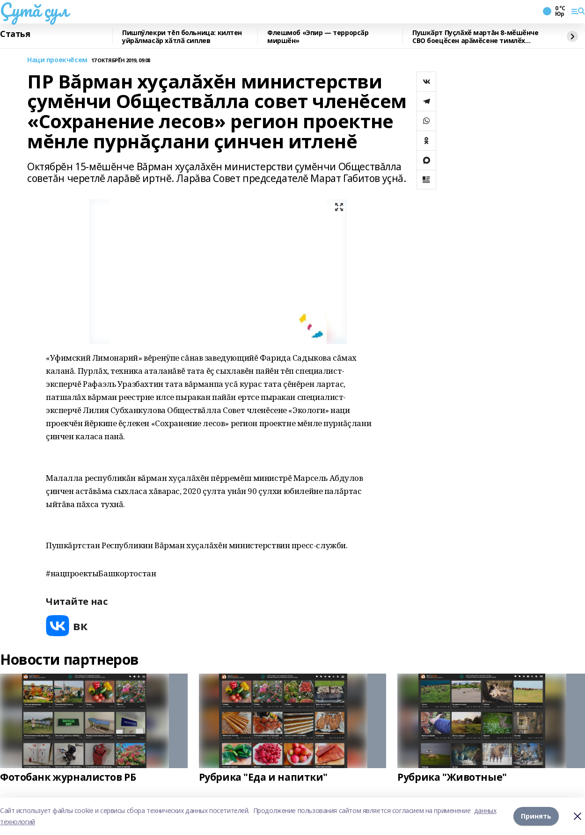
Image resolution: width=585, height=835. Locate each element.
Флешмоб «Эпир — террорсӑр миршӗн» (318, 36)
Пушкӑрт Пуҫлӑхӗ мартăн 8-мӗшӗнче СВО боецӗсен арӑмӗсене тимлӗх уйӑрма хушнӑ (475, 36)
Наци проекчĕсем (57, 60)
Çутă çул (34, 9)
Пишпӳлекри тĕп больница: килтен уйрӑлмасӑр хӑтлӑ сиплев (182, 36)
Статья (15, 34)
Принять (536, 816)
